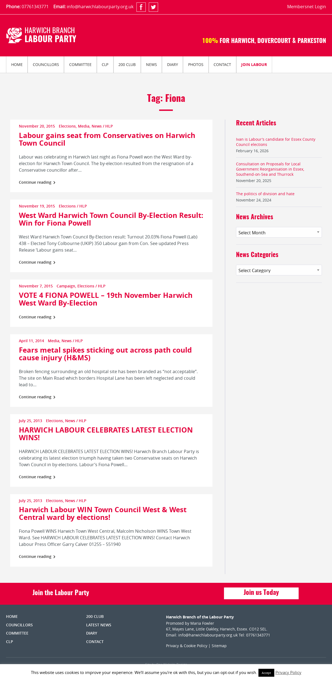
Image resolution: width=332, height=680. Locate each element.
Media (83, 126)
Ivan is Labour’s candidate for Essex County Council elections (275, 142)
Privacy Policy (288, 672)
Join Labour (254, 64)
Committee (80, 64)
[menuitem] (17, 64)
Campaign (66, 286)
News (151, 64)
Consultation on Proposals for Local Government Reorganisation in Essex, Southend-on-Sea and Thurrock (270, 169)
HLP (109, 126)
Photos (195, 64)
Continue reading (37, 182)
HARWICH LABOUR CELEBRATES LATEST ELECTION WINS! (106, 433)
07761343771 (35, 7)
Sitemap (219, 645)
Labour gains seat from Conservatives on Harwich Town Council (107, 139)
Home (17, 64)
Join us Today (261, 593)
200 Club (127, 64)
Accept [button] (266, 673)
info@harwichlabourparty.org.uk (100, 7)
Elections (67, 126)
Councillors (46, 64)
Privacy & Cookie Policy (186, 645)
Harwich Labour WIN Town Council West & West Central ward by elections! (103, 513)
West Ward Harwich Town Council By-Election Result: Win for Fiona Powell (111, 219)
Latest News (98, 624)
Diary (172, 64)
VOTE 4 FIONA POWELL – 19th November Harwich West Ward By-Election (106, 299)
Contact (222, 64)
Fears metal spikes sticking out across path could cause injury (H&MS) (105, 353)
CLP (105, 64)
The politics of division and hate (265, 193)
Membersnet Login (306, 7)
